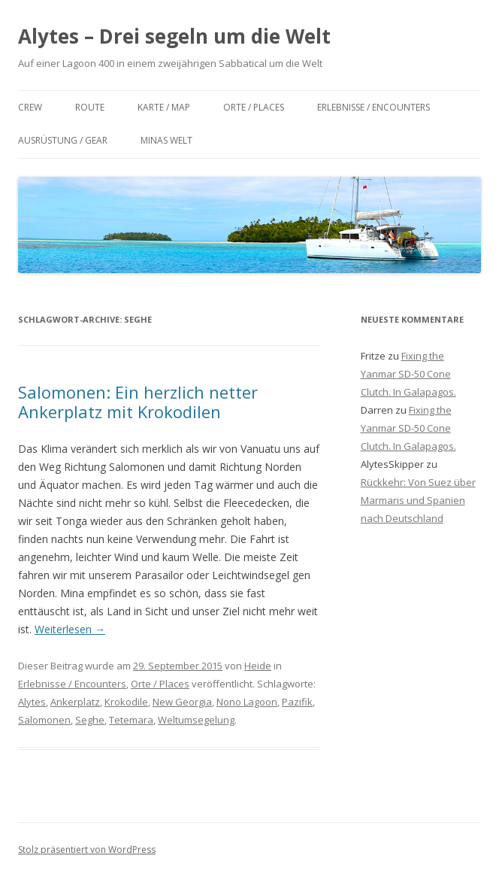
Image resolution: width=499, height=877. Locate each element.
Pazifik (297, 702)
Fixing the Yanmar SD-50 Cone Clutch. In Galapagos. (408, 374)
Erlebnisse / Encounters (373, 107)
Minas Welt (166, 140)
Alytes (32, 702)
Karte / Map (164, 107)
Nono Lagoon (246, 702)
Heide (257, 665)
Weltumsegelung (196, 720)
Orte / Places (253, 107)
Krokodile (126, 702)
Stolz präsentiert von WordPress (87, 849)
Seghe (89, 720)
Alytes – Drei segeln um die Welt (174, 36)
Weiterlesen (70, 629)
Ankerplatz (75, 702)
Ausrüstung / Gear (62, 140)
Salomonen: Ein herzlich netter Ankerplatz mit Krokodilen (138, 402)
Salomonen (44, 720)
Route (89, 107)
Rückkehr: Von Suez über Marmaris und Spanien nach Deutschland (418, 500)
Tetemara (131, 720)
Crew (30, 107)
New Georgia (182, 702)
